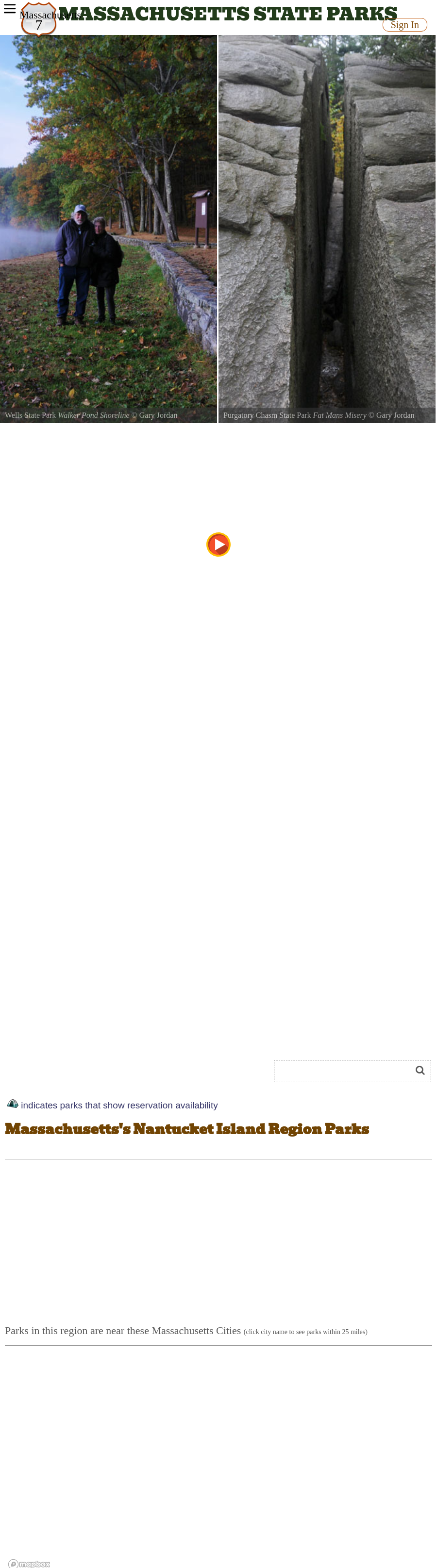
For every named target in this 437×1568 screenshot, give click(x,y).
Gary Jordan (158, 415)
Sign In (405, 24)
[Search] (346, 1071)
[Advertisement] (348, 1247)
